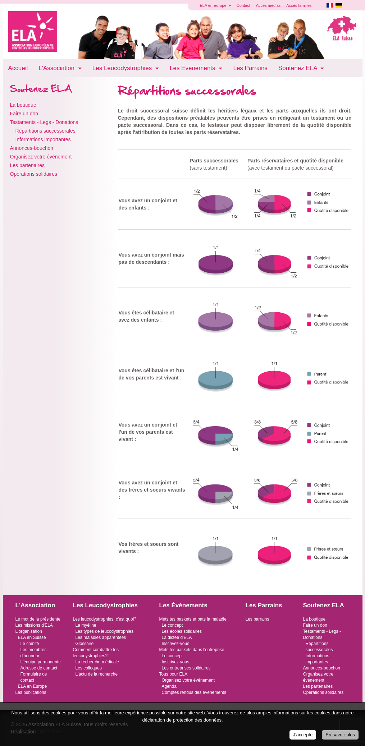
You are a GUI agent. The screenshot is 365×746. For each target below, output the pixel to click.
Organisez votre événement (41, 157)
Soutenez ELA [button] (298, 68)
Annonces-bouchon (32, 148)
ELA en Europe (32, 686)
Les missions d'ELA (34, 625)
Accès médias (268, 5)
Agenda (169, 686)
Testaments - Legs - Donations (44, 122)
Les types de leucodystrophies (104, 631)
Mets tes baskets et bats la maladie (193, 619)
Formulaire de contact (33, 677)
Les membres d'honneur (33, 652)
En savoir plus (340, 734)
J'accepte (303, 734)
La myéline (86, 625)
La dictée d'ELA (177, 637)
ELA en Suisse (32, 637)
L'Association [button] (57, 68)
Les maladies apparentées (101, 637)
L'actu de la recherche (97, 674)
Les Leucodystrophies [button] (123, 68)
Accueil (18, 68)
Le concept (172, 625)
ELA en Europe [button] (214, 5)
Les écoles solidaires (182, 631)
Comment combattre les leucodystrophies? (96, 652)
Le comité (29, 643)
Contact (243, 5)
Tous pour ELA (173, 674)
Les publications (30, 692)
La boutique (23, 105)
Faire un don (24, 113)
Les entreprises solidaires (186, 668)
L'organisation (28, 631)
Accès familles (298, 5)
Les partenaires (27, 165)
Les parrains (257, 619)
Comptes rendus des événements (194, 692)
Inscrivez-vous (176, 643)
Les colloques (89, 668)
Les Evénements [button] (193, 68)
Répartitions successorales (45, 131)
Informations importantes (43, 139)
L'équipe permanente (40, 661)
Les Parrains (250, 68)
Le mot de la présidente (37, 619)
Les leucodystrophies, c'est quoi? (104, 619)
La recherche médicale (97, 661)
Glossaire (85, 643)
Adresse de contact (39, 668)
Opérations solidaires (34, 174)
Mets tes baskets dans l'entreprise (191, 649)
